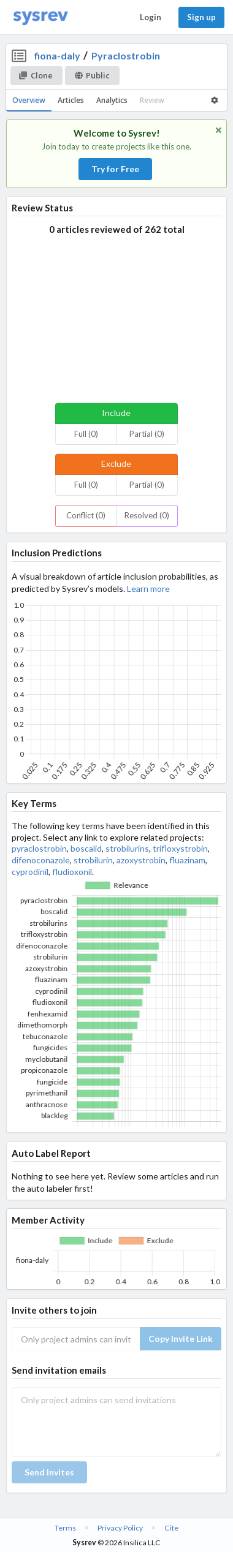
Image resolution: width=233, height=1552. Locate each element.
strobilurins (127, 848)
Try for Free (115, 169)
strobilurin (93, 860)
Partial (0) (146, 434)
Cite (171, 1527)
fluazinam (187, 860)
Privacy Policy (120, 1527)
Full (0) (86, 434)
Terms (65, 1527)
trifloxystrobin (180, 848)
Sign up (201, 17)
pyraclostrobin (39, 848)
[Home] (40, 17)
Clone (35, 75)
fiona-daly (57, 55)
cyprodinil (30, 871)
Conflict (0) (85, 515)
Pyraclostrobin (125, 55)
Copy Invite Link (180, 1338)
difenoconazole (41, 860)
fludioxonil (72, 871)
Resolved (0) (146, 515)
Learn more (148, 588)
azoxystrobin (141, 860)
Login (150, 17)
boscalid (86, 848)
